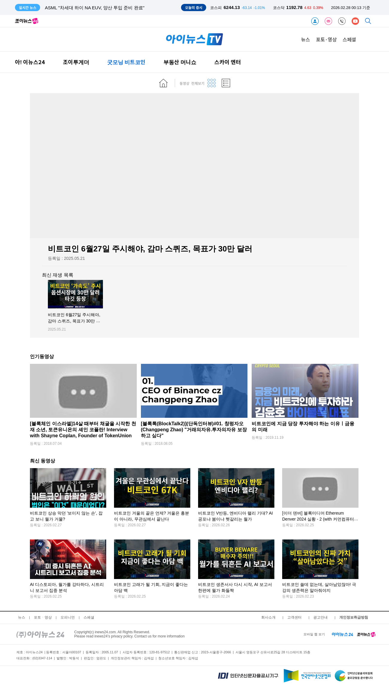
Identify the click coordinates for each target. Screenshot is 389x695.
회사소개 (268, 617)
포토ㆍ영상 (43, 617)
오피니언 (67, 617)
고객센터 (294, 617)
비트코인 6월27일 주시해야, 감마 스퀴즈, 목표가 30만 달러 (74, 321)
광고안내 (320, 617)
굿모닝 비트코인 (126, 62)
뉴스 (305, 39)
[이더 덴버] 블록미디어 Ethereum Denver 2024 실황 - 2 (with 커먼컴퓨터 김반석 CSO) (318, 519)
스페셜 (349, 39)
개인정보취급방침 (353, 617)
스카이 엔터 (227, 62)
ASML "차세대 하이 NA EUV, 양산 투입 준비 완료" (95, 7)
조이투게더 (76, 62)
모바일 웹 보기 (314, 634)
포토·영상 (326, 39)
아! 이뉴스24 (30, 62)
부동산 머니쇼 (179, 62)
